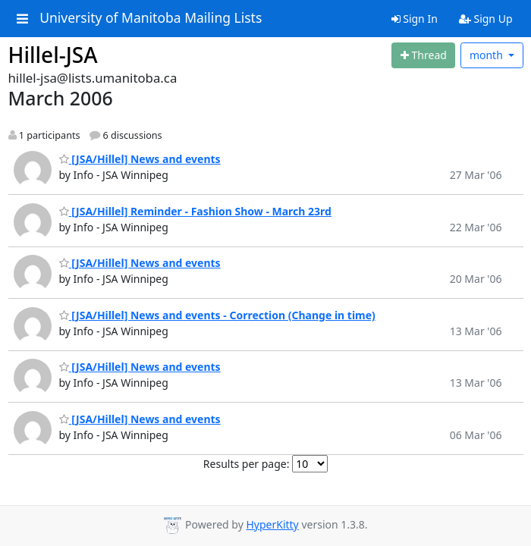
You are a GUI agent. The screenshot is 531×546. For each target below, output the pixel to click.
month (488, 55)
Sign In (414, 18)
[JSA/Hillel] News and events (140, 159)
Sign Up (486, 18)
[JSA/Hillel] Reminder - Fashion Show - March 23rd (195, 211)
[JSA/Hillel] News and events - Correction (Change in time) (217, 315)
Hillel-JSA (53, 54)
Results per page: (246, 464)
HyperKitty (272, 524)
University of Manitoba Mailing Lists (150, 18)
